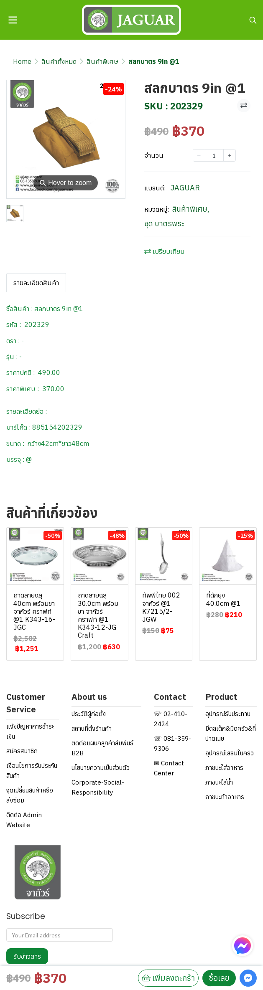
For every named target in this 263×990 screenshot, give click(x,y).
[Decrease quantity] (199, 155)
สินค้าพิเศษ (102, 61)
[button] (253, 20)
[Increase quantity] (229, 155)
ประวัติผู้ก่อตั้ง (88, 714)
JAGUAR (185, 187)
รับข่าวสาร (27, 956)
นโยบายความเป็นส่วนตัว (100, 768)
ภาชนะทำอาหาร (224, 797)
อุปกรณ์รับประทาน (227, 714)
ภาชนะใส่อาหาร (224, 768)
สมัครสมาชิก (22, 751)
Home (22, 61)
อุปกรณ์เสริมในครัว (229, 753)
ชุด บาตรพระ (164, 223)
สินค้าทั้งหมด (59, 61)
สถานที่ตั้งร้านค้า (91, 728)
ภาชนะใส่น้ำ (219, 782)
